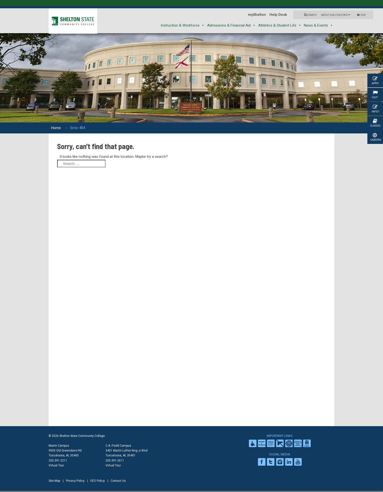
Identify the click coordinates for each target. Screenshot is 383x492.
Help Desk (278, 14)
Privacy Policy (75, 480)
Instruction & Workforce (183, 25)
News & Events (318, 25)
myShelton (257, 14)
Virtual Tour (56, 465)
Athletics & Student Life (279, 25)
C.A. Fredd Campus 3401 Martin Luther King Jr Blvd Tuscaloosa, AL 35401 (127, 450)
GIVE (361, 14)
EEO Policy (97, 480)
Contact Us (118, 480)
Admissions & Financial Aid (231, 25)
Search (310, 14)
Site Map (54, 480)
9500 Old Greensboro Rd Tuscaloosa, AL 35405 (65, 453)
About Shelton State (335, 14)
